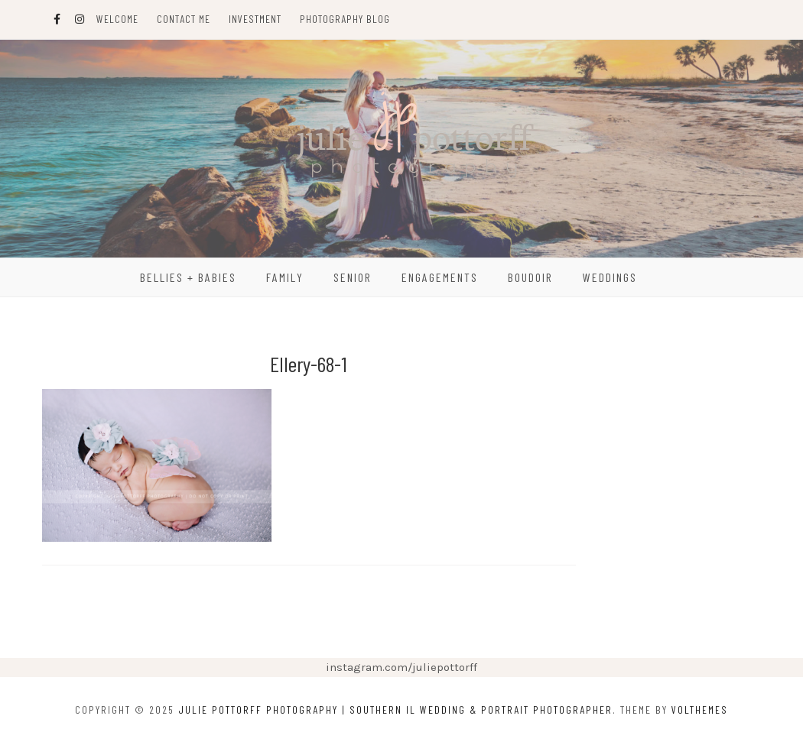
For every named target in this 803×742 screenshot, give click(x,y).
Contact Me (183, 18)
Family (285, 277)
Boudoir (530, 277)
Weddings (610, 277)
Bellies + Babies (188, 277)
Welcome (117, 18)
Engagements (440, 277)
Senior (352, 277)
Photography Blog (345, 18)
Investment (255, 18)
